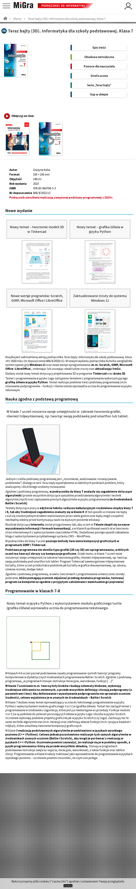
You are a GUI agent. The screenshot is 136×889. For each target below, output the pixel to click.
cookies (44, 881)
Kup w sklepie (99, 94)
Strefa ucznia (99, 76)
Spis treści (99, 48)
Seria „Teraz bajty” (99, 85)
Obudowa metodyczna (99, 57)
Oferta (17, 19)
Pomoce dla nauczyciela (99, 66)
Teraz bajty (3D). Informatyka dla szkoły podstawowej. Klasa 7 (66, 19)
